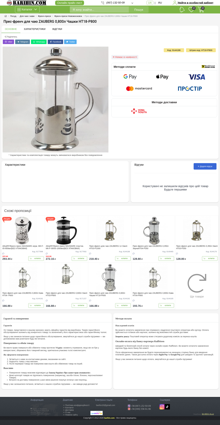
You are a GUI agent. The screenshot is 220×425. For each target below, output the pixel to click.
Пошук (138, 9)
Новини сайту (71, 415)
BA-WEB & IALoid (208, 414)
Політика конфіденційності (77, 405)
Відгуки (57, 29)
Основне (11, 29)
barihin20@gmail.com (105, 405)
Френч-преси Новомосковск (68, 16)
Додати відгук (205, 166)
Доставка (69, 410)
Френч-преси (44, 16)
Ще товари (197, 286)
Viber (8, 42)
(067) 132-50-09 (115, 2)
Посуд (13, 16)
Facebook (55, 42)
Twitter (70, 42)
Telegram (22, 42)
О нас (67, 412)
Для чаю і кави (27, 16)
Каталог (27, 9)
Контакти (69, 407)
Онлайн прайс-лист (69, 2)
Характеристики (34, 29)
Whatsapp (39, 42)
